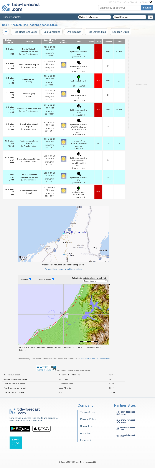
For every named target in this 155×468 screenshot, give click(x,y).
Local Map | (64, 269)
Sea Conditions (51, 31)
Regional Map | (51, 269)
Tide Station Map (96, 31)
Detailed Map (76, 269)
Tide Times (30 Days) (25, 31)
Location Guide (120, 31)
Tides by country (11, 16)
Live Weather (73, 31)
